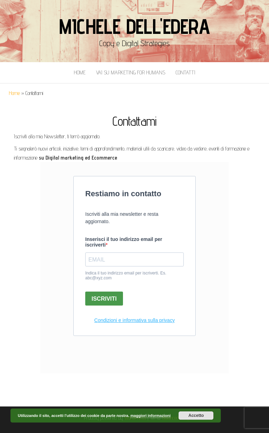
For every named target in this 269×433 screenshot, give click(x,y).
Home (80, 72)
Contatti (185, 72)
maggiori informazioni (150, 415)
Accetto (196, 415)
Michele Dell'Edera (134, 26)
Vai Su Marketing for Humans (130, 72)
